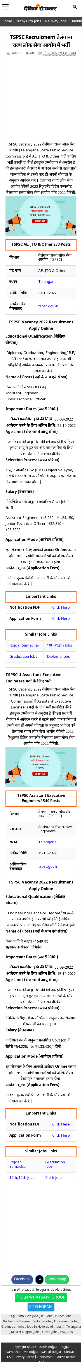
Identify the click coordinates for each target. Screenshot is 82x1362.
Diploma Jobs (58, 656)
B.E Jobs (47, 1316)
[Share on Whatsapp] (57, 1279)
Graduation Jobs (23, 656)
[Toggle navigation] (5, 5)
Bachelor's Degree (17, 1322)
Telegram (42, 1306)
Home (7, 21)
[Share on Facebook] (22, 1279)
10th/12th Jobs (28, 21)
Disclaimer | (46, 1357)
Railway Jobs (55, 21)
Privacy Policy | (25, 1357)
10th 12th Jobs (28, 1316)
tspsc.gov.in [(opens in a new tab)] (48, 306)
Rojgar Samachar (24, 645)
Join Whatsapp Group (41, 1297)
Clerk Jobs (53, 1178)
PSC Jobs (66, 1332)
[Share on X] (39, 1279)
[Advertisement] (41, 101)
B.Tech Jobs (63, 1316)
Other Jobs (50, 1332)
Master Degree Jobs (25, 1332)
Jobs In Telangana (68, 1327)
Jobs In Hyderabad (40, 1327)
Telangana (47, 282)
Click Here (61, 607)
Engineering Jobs (66, 1322)
